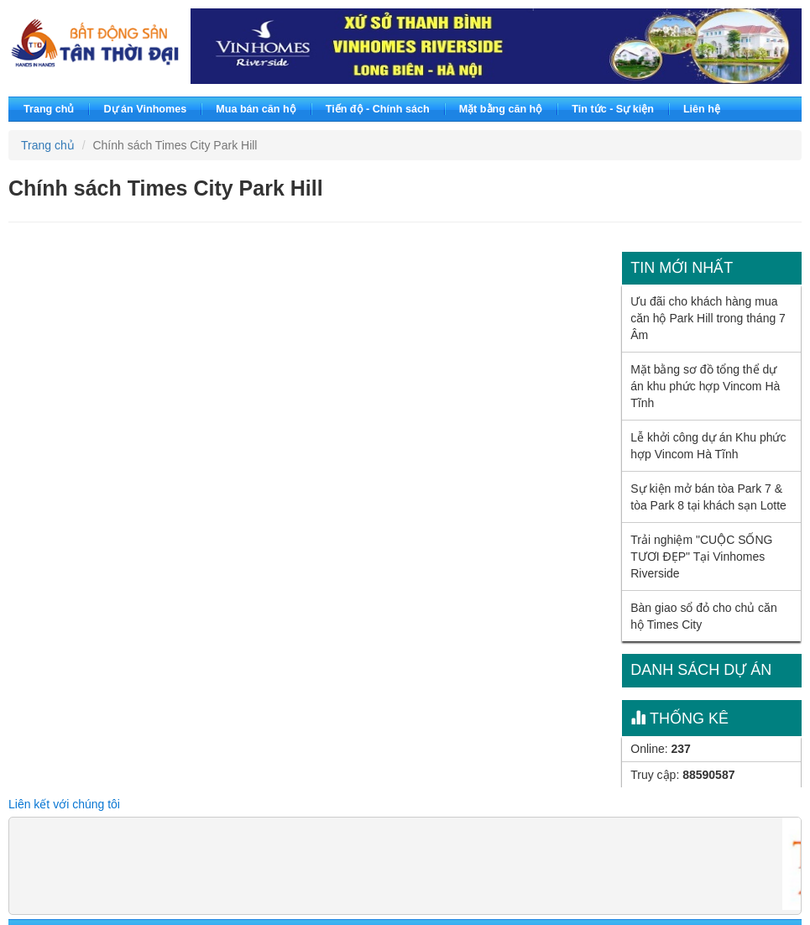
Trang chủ (49, 109)
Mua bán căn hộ (255, 109)
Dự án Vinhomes (144, 109)
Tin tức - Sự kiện (613, 109)
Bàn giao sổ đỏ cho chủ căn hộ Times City (703, 616)
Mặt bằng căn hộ (501, 109)
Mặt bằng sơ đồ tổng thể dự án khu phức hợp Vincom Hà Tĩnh (705, 386)
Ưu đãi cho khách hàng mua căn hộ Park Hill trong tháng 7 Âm (708, 318)
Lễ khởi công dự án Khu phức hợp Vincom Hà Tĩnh (708, 446)
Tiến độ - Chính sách (378, 109)
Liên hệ (701, 109)
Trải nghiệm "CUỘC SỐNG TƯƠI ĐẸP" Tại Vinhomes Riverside (701, 556)
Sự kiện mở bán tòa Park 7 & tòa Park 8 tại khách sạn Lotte (708, 497)
